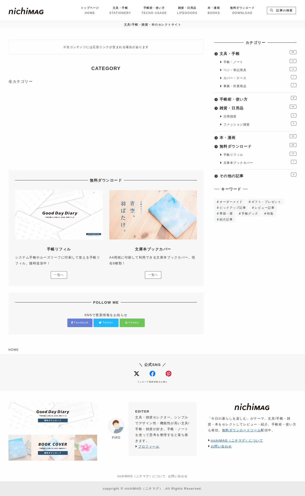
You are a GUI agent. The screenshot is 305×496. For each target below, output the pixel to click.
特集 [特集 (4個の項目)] (270, 213)
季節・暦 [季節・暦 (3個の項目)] (226, 213)
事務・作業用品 (235, 86)
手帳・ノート (233, 62)
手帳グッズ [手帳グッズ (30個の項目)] (250, 213)
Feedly (132, 322)
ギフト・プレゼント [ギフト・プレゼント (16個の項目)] (266, 202)
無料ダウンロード (236, 146)
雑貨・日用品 (232, 108)
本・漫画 (228, 137)
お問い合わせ (221, 446)
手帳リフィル (233, 154)
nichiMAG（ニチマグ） (144, 488)
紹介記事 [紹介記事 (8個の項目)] (226, 219)
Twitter (106, 322)
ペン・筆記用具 (235, 70)
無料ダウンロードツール (241, 430)
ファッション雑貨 (237, 124)
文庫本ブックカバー (238, 163)
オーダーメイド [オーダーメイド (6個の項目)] (231, 202)
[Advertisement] (106, 125)
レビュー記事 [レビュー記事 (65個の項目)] (264, 207)
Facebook (80, 322)
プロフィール (148, 446)
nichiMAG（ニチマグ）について (237, 440)
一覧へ (59, 275)
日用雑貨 (230, 116)
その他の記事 (232, 176)
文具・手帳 (230, 54)
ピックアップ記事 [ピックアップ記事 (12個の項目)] (233, 207)
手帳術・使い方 (234, 99)
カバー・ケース (235, 78)
